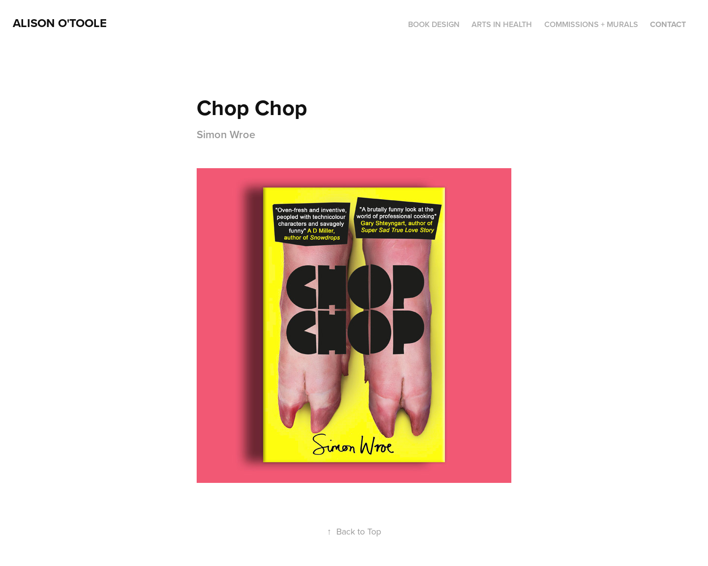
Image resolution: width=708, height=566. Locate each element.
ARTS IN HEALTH (502, 24)
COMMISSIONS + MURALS (591, 24)
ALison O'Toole (60, 22)
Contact (668, 24)
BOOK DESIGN (434, 24)
